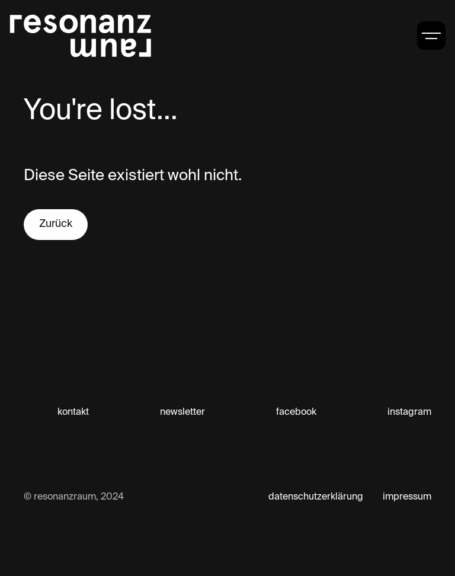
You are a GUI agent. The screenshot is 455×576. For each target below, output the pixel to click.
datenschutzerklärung (315, 497)
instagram (409, 412)
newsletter (182, 412)
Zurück (55, 224)
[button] (431, 35)
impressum (407, 497)
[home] (80, 35)
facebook (296, 412)
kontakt (73, 412)
